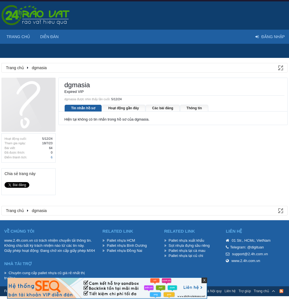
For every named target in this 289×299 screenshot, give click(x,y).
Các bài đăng (162, 108)
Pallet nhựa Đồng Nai (124, 250)
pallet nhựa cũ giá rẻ (55, 273)
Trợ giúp (244, 291)
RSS (281, 291)
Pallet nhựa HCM (121, 240)
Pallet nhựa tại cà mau (186, 250)
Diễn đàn (49, 36)
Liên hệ (230, 291)
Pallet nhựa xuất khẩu (186, 240)
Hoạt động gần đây (123, 108)
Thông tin (194, 108)
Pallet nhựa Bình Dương (127, 245)
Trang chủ (18, 36)
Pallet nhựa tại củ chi (185, 256)
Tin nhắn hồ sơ (83, 108)
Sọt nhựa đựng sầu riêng (189, 245)
